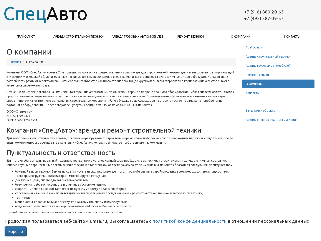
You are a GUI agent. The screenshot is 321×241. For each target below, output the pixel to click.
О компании (240, 36)
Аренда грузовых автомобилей (137, 36)
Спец (40, 13)
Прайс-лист (26, 36)
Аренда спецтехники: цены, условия (271, 119)
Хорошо (15, 231)
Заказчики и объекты (261, 110)
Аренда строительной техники (78, 36)
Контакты (292, 36)
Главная (15, 62)
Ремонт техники (190, 36)
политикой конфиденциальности (189, 221)
